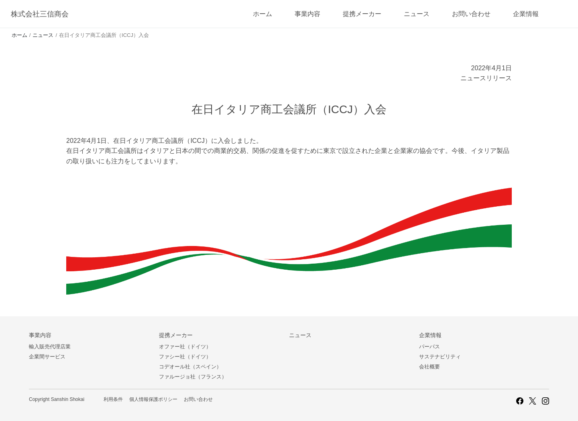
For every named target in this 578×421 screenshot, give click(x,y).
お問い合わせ (471, 13)
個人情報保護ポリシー (153, 399)
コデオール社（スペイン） (190, 367)
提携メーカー (362, 13)
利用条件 (113, 399)
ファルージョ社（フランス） (193, 377)
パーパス (429, 347)
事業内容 (307, 13)
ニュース (416, 13)
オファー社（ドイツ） (185, 347)
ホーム (262, 13)
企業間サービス (47, 357)
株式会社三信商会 (40, 14)
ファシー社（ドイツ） (185, 357)
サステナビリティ (440, 357)
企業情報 (526, 13)
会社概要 (429, 367)
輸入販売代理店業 (50, 347)
